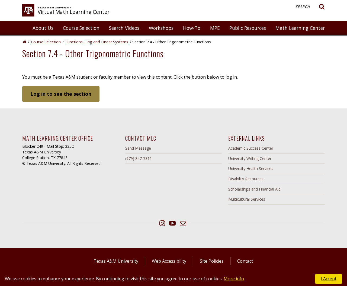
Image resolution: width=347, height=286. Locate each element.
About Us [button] (43, 28)
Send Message (138, 148)
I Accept (328, 279)
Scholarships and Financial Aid (254, 189)
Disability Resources (246, 178)
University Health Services (250, 168)
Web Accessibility (169, 261)
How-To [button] (191, 28)
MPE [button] (215, 28)
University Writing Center (249, 158)
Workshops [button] (161, 28)
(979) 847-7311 (138, 158)
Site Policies (212, 261)
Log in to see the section (60, 94)
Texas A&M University (116, 261)
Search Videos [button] (124, 28)
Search (310, 7)
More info (234, 279)
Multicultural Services (246, 199)
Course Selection (46, 41)
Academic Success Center (250, 148)
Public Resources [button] (247, 28)
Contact (245, 261)
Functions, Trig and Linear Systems (96, 41)
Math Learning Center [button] (300, 28)
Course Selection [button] (81, 28)
